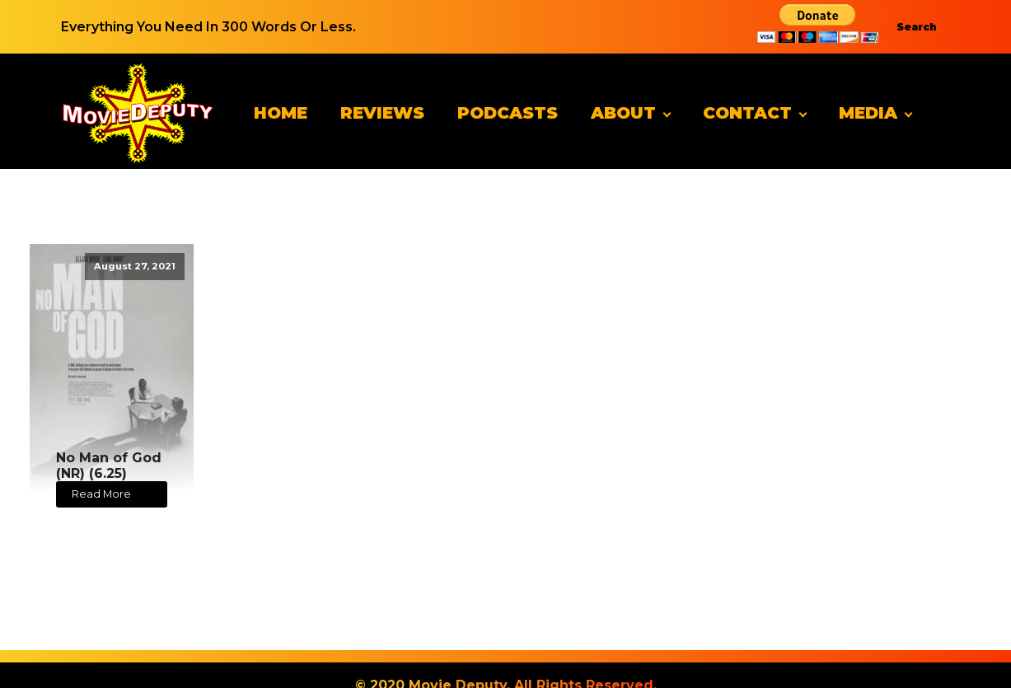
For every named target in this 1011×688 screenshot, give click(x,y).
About (623, 113)
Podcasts (507, 113)
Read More (101, 494)
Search (916, 27)
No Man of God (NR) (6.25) (108, 465)
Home (280, 113)
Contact (747, 113)
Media (868, 113)
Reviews (382, 113)
